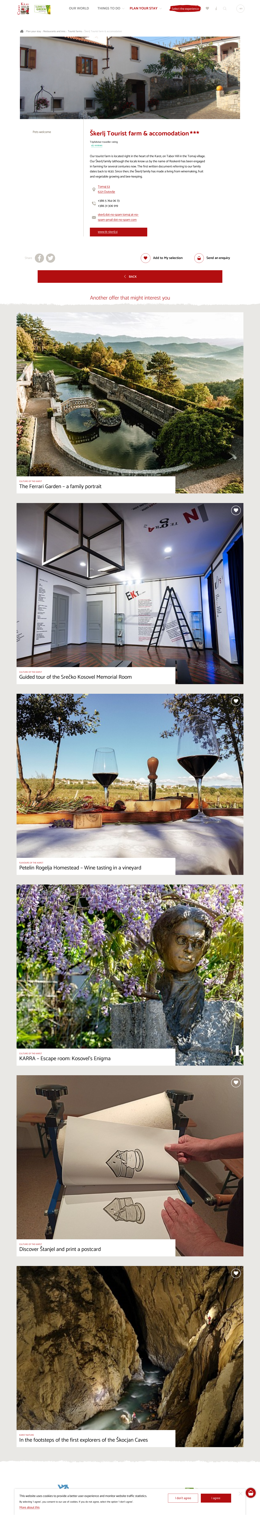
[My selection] (206, 9)
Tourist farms (75, 31)
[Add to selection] (162, 258)
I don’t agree (183, 1498)
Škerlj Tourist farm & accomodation (103, 31)
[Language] (240, 9)
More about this (29, 1507)
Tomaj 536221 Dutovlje (106, 189)
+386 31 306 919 (108, 205)
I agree (215, 1498)
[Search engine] (224, 9)
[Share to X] (50, 258)
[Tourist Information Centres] (215, 9)
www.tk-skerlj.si (108, 231)
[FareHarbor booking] (251, 1493)
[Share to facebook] (39, 258)
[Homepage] (24, 9)
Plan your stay (33, 31)
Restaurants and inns (54, 31)
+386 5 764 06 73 (109, 200)
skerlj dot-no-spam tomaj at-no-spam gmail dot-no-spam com (118, 217)
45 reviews (96, 146)
